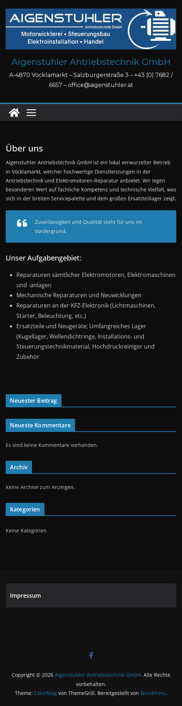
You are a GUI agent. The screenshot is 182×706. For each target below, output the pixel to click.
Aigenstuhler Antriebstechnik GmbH (91, 61)
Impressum (25, 595)
